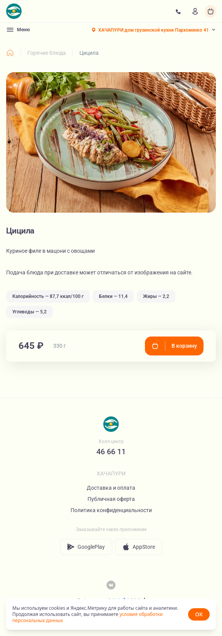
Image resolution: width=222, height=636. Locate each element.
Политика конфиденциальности (111, 510)
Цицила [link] (89, 53)
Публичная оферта (111, 499)
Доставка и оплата (111, 488)
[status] (111, 614)
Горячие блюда (46, 53)
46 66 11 (111, 451)
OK (199, 614)
